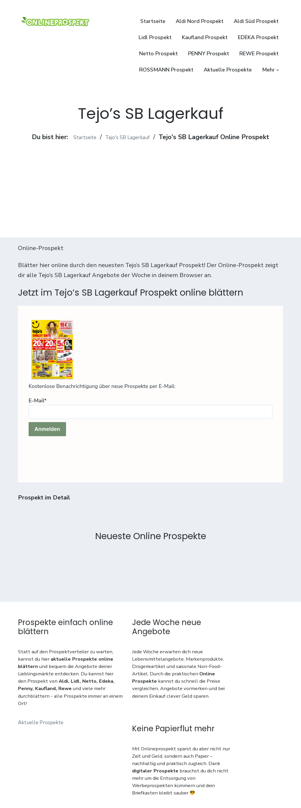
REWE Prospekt (259, 53)
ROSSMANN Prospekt (166, 69)
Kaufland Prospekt (205, 37)
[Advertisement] (150, 183)
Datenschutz (32, 777)
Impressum (64, 777)
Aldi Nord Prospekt (199, 21)
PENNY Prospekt (208, 53)
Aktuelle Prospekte (228, 69)
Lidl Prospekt (155, 37)
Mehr (268, 69)
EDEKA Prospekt (258, 37)
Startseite (152, 21)
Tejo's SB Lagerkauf (130, 137)
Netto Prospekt (158, 53)
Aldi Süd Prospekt (256, 21)
